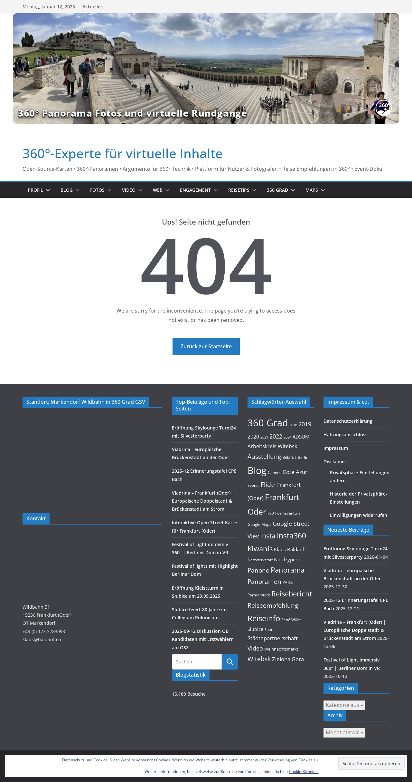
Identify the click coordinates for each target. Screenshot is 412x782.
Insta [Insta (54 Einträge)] (268, 535)
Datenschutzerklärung (347, 421)
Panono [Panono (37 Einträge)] (258, 570)
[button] (46, 190)
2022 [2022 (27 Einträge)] (275, 436)
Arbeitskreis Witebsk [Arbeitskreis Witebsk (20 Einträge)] (272, 446)
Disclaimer (334, 462)
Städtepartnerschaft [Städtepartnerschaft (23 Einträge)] (273, 638)
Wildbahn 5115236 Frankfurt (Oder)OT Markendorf (47, 615)
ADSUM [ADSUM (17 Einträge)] (301, 436)
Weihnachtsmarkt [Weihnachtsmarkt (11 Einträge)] (281, 649)
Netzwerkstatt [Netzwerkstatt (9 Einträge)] (260, 560)
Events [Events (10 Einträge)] (253, 485)
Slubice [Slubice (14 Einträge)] (255, 629)
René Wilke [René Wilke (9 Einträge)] (291, 620)
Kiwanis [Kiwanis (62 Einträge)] (260, 549)
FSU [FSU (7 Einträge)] (270, 513)
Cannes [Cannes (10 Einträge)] (274, 472)
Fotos (97, 190)
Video (129, 190)
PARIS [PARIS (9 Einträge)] (288, 582)
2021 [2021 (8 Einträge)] (264, 437)
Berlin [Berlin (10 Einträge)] (303, 457)
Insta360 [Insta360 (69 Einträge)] (291, 536)
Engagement (195, 190)
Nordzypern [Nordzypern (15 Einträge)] (287, 559)
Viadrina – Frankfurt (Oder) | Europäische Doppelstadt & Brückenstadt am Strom (203, 501)
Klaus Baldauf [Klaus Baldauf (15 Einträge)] (289, 549)
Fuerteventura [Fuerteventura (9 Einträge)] (288, 513)
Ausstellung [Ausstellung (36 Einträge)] (264, 456)
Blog (67, 190)
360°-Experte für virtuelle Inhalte (123, 153)
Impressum (335, 448)
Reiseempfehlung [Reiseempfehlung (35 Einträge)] (273, 605)
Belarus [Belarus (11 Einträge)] (289, 457)
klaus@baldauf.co (42, 639)
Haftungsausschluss (345, 434)
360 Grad (277, 190)
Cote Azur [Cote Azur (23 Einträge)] (295, 472)
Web (158, 190)
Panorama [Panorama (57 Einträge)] (287, 569)
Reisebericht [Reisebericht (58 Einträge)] (291, 593)
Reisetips (238, 190)
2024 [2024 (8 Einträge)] (287, 437)
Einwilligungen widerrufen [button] (358, 515)
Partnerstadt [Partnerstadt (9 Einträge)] (259, 595)
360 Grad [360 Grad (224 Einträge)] (268, 422)
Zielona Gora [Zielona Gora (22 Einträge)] (288, 659)
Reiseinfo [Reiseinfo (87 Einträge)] (264, 618)
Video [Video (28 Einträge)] (255, 648)
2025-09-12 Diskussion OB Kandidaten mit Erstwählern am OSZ (203, 639)
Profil (35, 190)
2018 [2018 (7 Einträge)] (293, 425)
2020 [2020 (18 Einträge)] (253, 436)
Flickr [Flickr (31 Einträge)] (268, 484)
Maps (311, 190)
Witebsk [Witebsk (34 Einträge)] (259, 659)
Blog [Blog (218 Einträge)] (257, 470)
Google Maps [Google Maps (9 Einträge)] (259, 524)
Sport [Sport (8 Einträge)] (269, 629)
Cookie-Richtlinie (304, 771)
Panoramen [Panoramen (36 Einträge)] (264, 581)
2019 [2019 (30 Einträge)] (304, 424)
